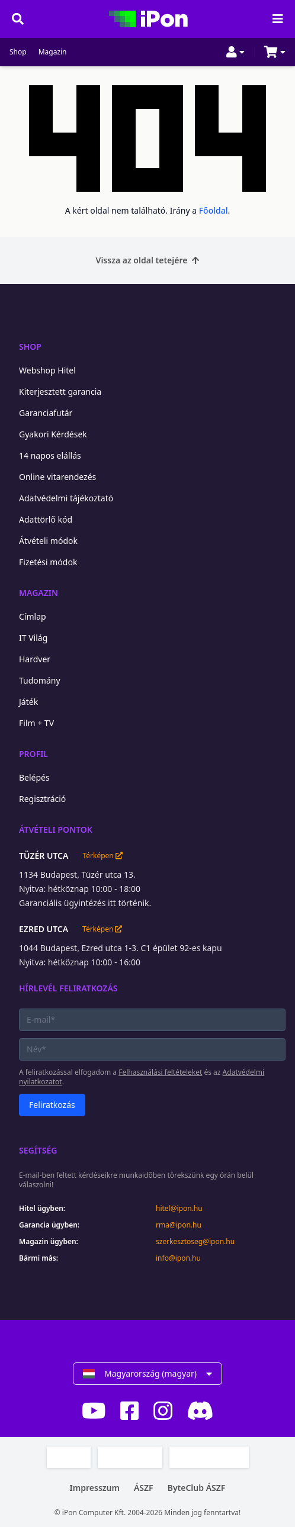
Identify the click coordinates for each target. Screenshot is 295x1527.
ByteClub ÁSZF (197, 1487)
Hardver (34, 659)
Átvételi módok (48, 540)
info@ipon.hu (178, 1258)
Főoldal (213, 210)
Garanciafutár (45, 412)
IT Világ (33, 637)
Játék (28, 701)
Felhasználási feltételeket (160, 1072)
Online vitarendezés (57, 476)
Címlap (32, 616)
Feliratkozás (52, 1104)
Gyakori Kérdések (53, 434)
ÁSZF (143, 1487)
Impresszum (95, 1487)
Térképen (102, 856)
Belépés (34, 777)
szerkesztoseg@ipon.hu (195, 1241)
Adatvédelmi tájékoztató (66, 498)
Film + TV (36, 723)
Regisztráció (42, 798)
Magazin (53, 52)
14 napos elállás (50, 455)
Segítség (38, 1150)
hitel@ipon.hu (179, 1208)
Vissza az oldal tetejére (148, 260)
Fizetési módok (48, 562)
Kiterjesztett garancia (60, 391)
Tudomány (39, 680)
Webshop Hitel (47, 370)
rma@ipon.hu (178, 1225)
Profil (33, 753)
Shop (18, 52)
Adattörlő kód (45, 519)
